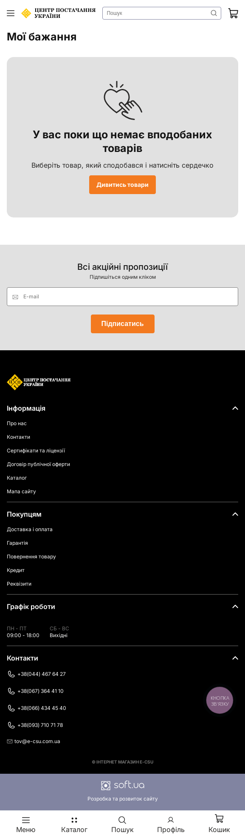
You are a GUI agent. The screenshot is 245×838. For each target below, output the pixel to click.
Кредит (16, 570)
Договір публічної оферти (38, 464)
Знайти (214, 13)
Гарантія (17, 543)
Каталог (17, 478)
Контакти (18, 437)
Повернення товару (31, 556)
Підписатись (122, 323)
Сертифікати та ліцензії (36, 450)
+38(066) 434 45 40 (36, 708)
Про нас (17, 423)
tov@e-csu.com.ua (33, 741)
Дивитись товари (122, 184)
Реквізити (19, 584)
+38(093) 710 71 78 (35, 725)
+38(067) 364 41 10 (35, 691)
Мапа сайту (21, 491)
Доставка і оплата (30, 529)
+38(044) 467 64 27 (36, 674)
